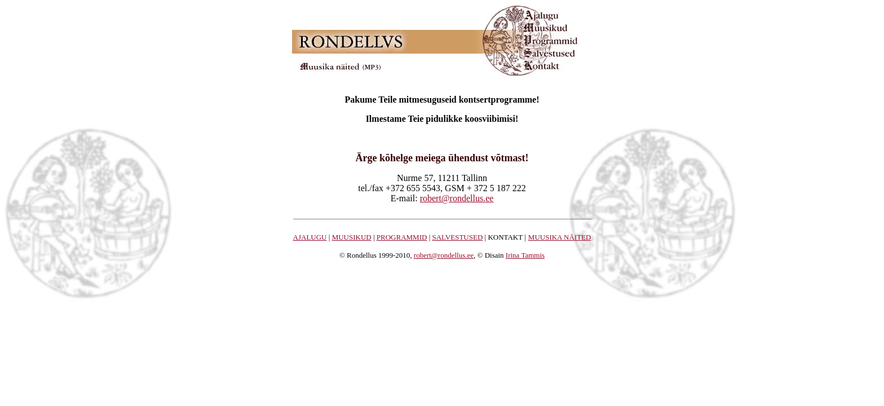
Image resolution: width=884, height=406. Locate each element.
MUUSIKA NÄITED (559, 237)
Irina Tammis (525, 255)
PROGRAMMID (402, 237)
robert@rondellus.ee (457, 198)
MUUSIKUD (352, 237)
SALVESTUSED (457, 237)
